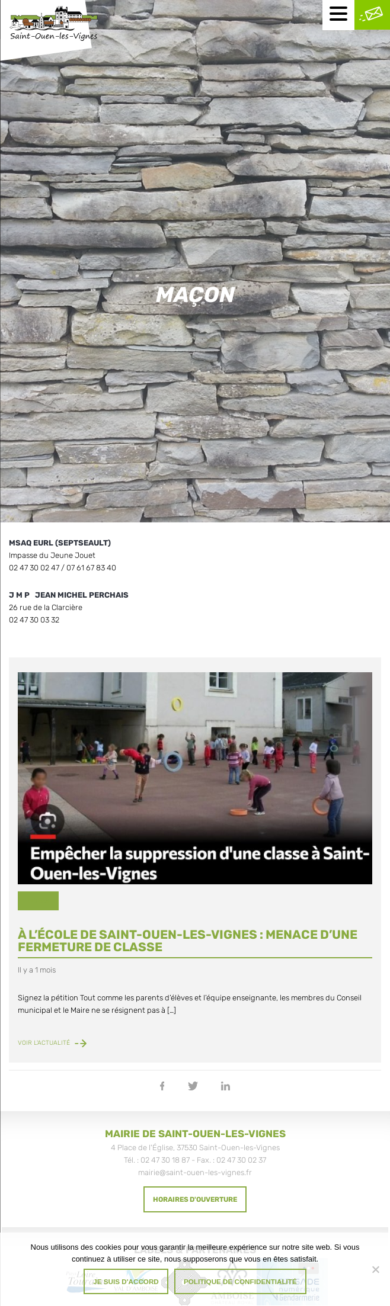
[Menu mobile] (338, 15)
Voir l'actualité (52, 1043)
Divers (38, 900)
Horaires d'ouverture (195, 1199)
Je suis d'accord (126, 1281)
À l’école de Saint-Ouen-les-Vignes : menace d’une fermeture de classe (187, 941)
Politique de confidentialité (240, 1281)
